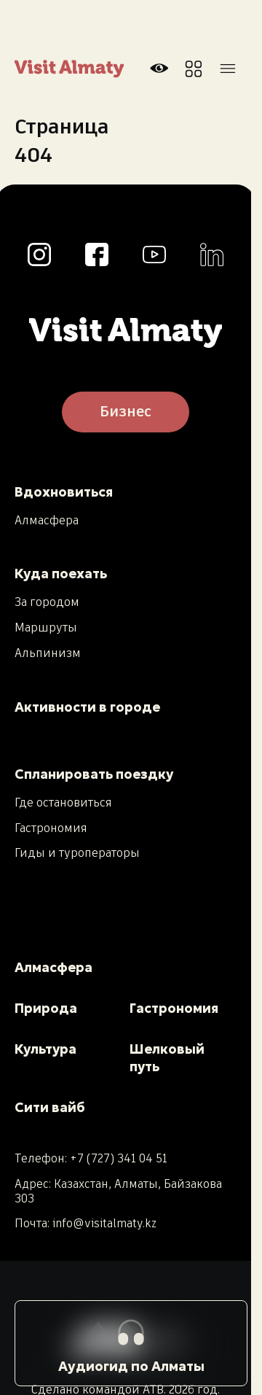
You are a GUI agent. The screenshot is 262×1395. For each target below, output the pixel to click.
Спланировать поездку (94, 774)
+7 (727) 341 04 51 (118, 1159)
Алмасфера (47, 521)
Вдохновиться (64, 491)
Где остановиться (63, 803)
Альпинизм (48, 654)
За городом (47, 603)
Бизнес (125, 412)
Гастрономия (51, 829)
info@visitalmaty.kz (104, 1224)
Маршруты (46, 628)
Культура (45, 1049)
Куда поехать (61, 573)
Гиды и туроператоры (77, 854)
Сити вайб (50, 1107)
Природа (46, 1008)
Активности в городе (87, 707)
